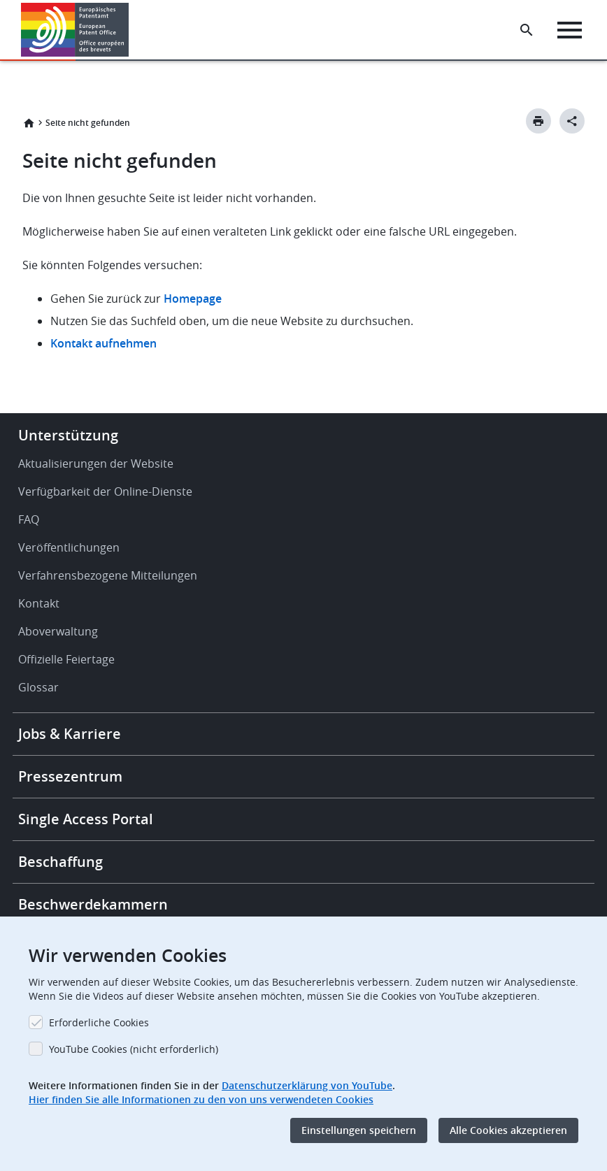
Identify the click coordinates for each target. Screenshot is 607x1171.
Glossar (38, 687)
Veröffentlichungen (69, 547)
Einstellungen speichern (358, 1130)
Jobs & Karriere (69, 733)
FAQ (28, 519)
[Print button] (538, 121)
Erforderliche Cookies (99, 1022)
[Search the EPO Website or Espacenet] (526, 30)
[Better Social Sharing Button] (572, 121)
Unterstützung (68, 435)
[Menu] (569, 30)
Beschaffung (60, 861)
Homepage (194, 298)
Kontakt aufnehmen (103, 343)
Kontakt (38, 603)
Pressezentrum (70, 776)
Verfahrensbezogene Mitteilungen (107, 575)
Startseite (28, 123)
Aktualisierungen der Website (95, 463)
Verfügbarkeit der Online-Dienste (105, 491)
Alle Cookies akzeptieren (508, 1130)
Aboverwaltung (58, 631)
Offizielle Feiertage (66, 659)
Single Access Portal (85, 819)
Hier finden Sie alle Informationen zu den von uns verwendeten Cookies (201, 1099)
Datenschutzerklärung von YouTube (307, 1085)
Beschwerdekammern (93, 904)
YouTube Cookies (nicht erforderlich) (133, 1049)
